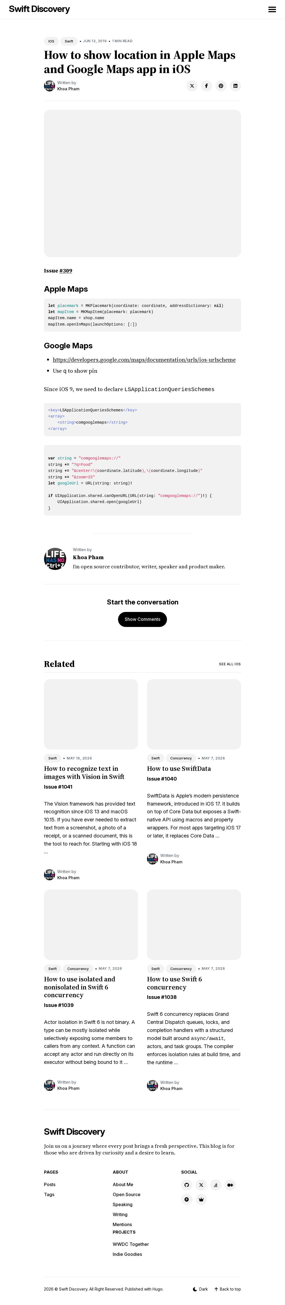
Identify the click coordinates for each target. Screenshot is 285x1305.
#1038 (169, 996)
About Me (123, 1183)
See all (230, 663)
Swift (69, 41)
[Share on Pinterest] (221, 85)
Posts (49, 1183)
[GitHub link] (186, 1183)
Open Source (127, 1193)
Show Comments (142, 618)
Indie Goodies (127, 1253)
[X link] (201, 1183)
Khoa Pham (68, 88)
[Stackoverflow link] (215, 1183)
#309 (65, 270)
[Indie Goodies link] (201, 1198)
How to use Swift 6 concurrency (174, 982)
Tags (49, 1193)
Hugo (158, 1288)
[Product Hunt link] (186, 1198)
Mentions (122, 1223)
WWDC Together (131, 1243)
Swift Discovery (39, 8)
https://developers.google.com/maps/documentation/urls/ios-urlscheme (144, 360)
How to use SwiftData (179, 767)
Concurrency (181, 757)
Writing (120, 1213)
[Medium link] (230, 1183)
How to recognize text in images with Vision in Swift (84, 771)
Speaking (122, 1203)
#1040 (169, 778)
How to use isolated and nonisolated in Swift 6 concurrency (79, 986)
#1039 (66, 1004)
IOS (51, 41)
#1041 (65, 786)
